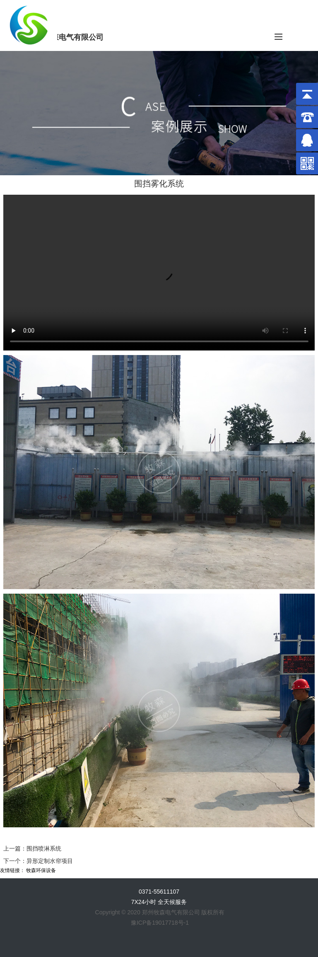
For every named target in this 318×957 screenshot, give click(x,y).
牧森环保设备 (41, 870)
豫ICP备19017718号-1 (160, 922)
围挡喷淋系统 (43, 848)
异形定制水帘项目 (49, 861)
